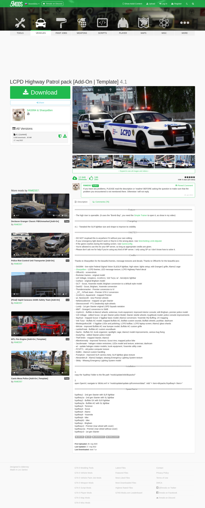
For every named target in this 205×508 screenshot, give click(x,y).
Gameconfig (127, 244)
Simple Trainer (140, 215)
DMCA (159, 483)
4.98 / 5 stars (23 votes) (186, 179)
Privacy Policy (162, 473)
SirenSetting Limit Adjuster (150, 241)
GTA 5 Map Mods (82, 498)
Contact (159, 468)
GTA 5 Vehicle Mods (84, 473)
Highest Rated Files (124, 488)
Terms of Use (162, 478)
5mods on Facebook (166, 492)
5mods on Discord (165, 498)
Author (95, 185)
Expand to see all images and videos (133, 171)
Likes (96, 179)
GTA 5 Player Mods (83, 493)
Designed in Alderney (19, 467)
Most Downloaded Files (125, 483)
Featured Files (121, 473)
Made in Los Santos (19, 470)
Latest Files (120, 468)
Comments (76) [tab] (100, 202)
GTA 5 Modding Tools (84, 468)
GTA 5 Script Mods (83, 488)
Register (176, 4)
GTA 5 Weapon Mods (84, 483)
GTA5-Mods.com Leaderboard (128, 493)
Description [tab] (81, 202)
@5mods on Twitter (166, 488)
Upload (150, 4)
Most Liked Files (122, 478)
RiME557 (33, 190)
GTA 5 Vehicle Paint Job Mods (88, 478)
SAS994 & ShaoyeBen (40, 110)
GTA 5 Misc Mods (82, 503)
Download (40, 92)
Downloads (82, 179)
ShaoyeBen (81, 269)
